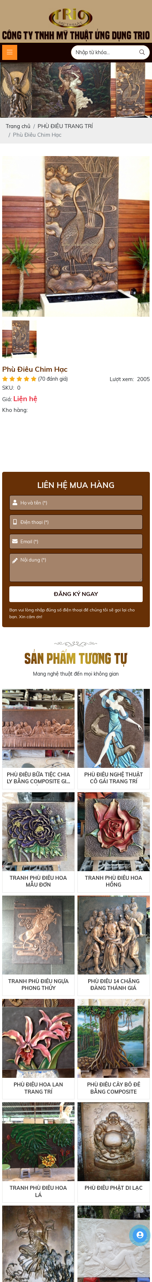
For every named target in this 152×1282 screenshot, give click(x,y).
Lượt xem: (122, 379)
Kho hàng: (15, 410)
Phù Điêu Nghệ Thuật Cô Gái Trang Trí (113, 778)
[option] (75, 236)
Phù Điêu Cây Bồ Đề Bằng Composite (113, 1088)
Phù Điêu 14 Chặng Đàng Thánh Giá (113, 985)
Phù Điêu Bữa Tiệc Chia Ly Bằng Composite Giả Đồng (38, 778)
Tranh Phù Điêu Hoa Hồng (113, 881)
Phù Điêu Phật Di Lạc (114, 1188)
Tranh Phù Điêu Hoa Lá (38, 1191)
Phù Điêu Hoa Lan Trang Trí (38, 1088)
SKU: (8, 387)
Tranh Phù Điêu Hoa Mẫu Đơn (38, 881)
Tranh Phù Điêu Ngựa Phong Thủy (38, 985)
